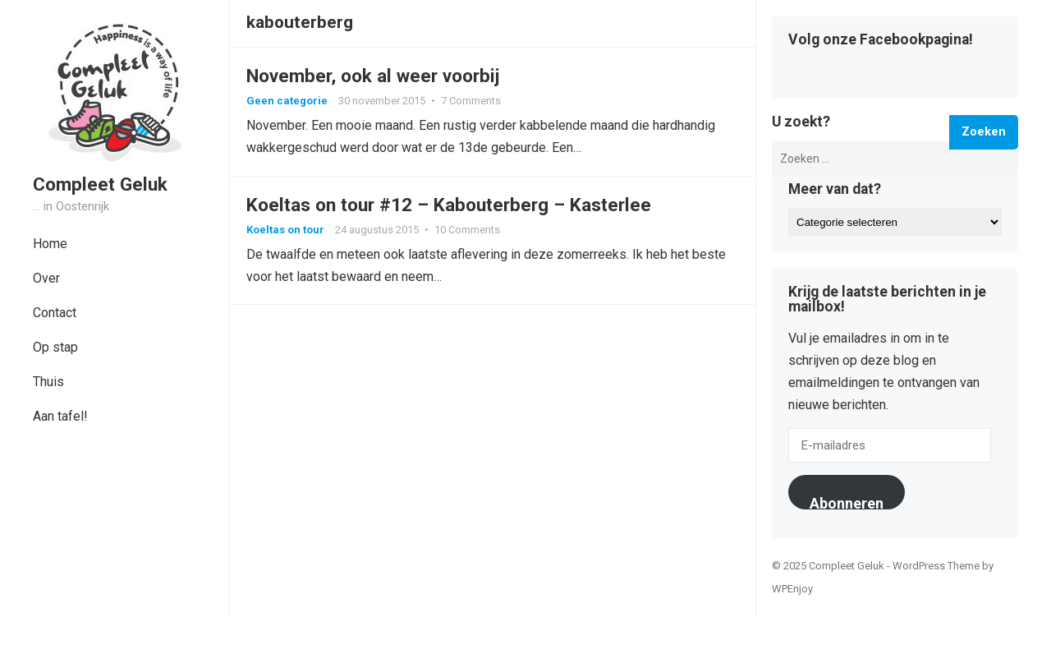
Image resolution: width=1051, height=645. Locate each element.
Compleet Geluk (100, 184)
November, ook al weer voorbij (372, 75)
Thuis (48, 381)
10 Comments (467, 229)
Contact (54, 312)
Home (50, 243)
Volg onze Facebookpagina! (880, 40)
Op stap (55, 347)
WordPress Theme (936, 566)
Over (46, 278)
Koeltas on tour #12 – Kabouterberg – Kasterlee (448, 204)
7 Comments (471, 100)
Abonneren (846, 502)
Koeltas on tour (285, 229)
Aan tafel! (60, 416)
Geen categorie (287, 100)
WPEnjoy (792, 589)
